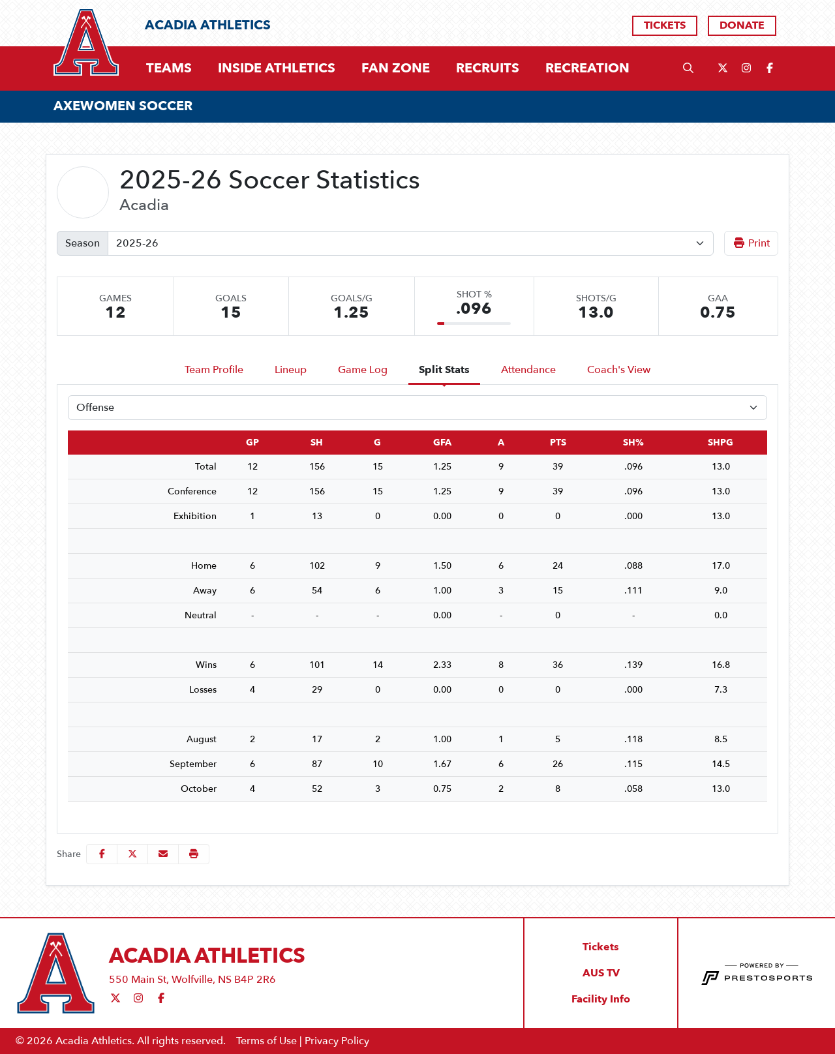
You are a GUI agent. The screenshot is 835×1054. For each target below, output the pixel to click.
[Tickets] (664, 26)
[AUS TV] (600, 973)
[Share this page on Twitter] (132, 854)
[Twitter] (723, 68)
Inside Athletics (276, 68)
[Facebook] (770, 68)
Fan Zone (395, 68)
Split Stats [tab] (444, 370)
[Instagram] (746, 68)
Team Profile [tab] (214, 370)
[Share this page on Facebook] (101, 854)
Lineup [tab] (291, 370)
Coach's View (618, 370)
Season (82, 243)
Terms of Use (266, 1041)
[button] (169, 68)
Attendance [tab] (528, 370)
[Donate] (742, 26)
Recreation (587, 68)
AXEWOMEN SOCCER (122, 106)
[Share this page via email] (163, 854)
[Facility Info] (600, 999)
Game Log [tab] (362, 370)
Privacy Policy (337, 1041)
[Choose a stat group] (417, 407)
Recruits (487, 68)
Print (751, 243)
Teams (169, 68)
